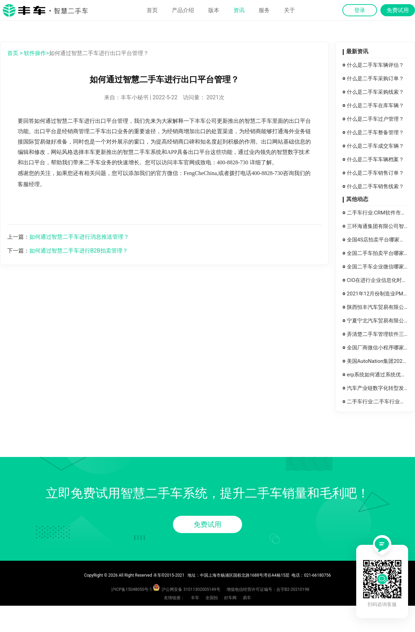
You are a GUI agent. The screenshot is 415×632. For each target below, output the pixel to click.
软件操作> (36, 53)
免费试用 (207, 524)
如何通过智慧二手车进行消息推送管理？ (79, 236)
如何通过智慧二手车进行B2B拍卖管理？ (78, 250)
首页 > (14, 53)
